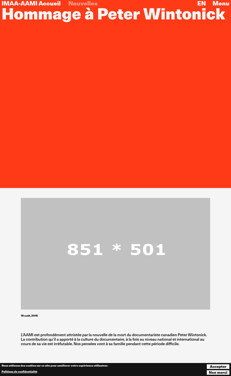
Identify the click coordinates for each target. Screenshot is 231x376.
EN (201, 3)
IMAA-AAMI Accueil (31, 3)
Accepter (218, 366)
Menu (221, 3)
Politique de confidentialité (19, 371)
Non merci (218, 372)
